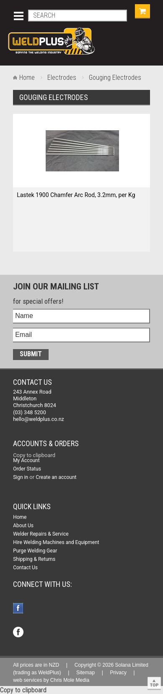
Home (27, 77)
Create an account (56, 477)
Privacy (118, 673)
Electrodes (61, 77)
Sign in (20, 477)
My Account (26, 460)
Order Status (27, 469)
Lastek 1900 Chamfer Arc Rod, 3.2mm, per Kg (76, 195)
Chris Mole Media (69, 680)
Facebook (19, 609)
